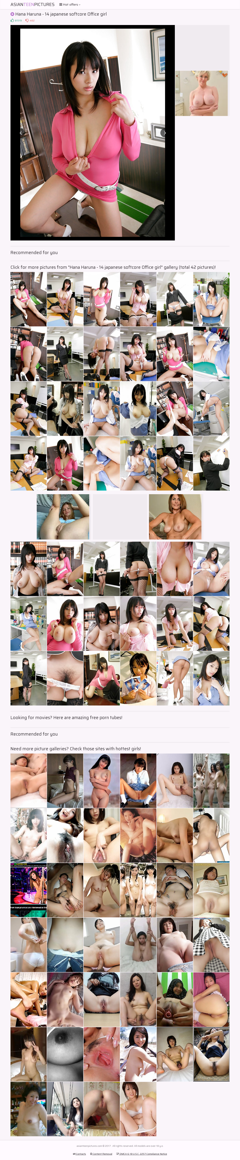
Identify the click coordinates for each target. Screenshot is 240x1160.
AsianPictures (32, 4)
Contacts (79, 1154)
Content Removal (101, 1154)
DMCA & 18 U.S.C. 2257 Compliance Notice (141, 1154)
